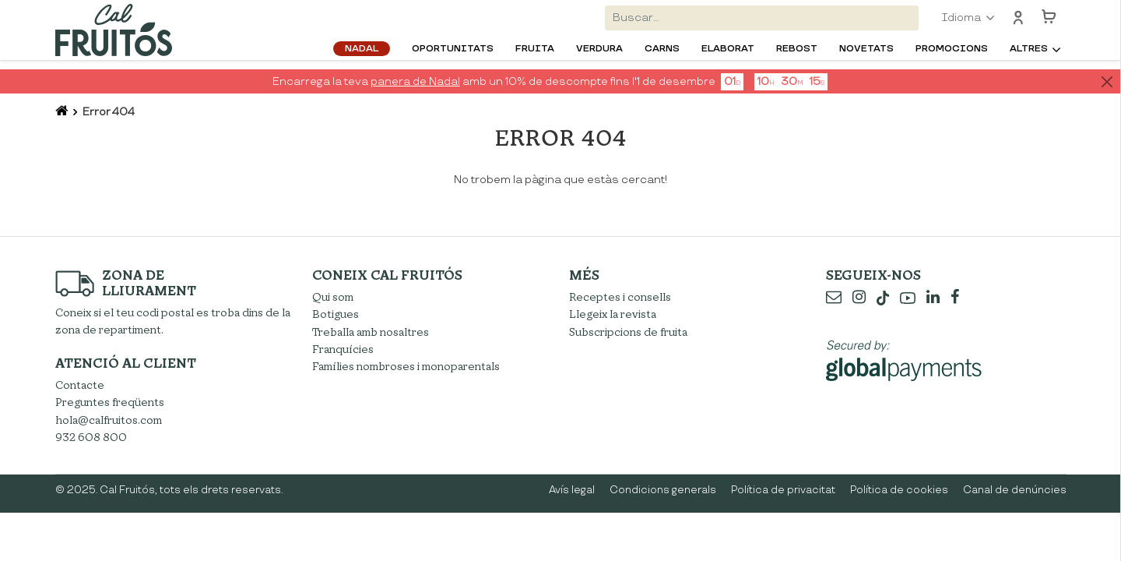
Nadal (361, 49)
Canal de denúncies (1015, 490)
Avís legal (572, 490)
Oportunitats (453, 49)
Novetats (866, 49)
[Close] (1106, 82)
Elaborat (727, 49)
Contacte (79, 385)
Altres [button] (1029, 49)
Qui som (332, 297)
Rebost (796, 49)
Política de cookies (899, 490)
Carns (662, 49)
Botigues (335, 314)
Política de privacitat (783, 490)
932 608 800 (91, 437)
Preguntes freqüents (109, 402)
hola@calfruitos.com (108, 420)
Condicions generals (663, 490)
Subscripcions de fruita (628, 332)
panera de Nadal (415, 81)
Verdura (599, 49)
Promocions (951, 49)
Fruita (534, 49)
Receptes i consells (620, 297)
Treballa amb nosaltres (370, 332)
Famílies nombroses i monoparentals (406, 366)
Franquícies (343, 349)
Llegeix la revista (612, 314)
